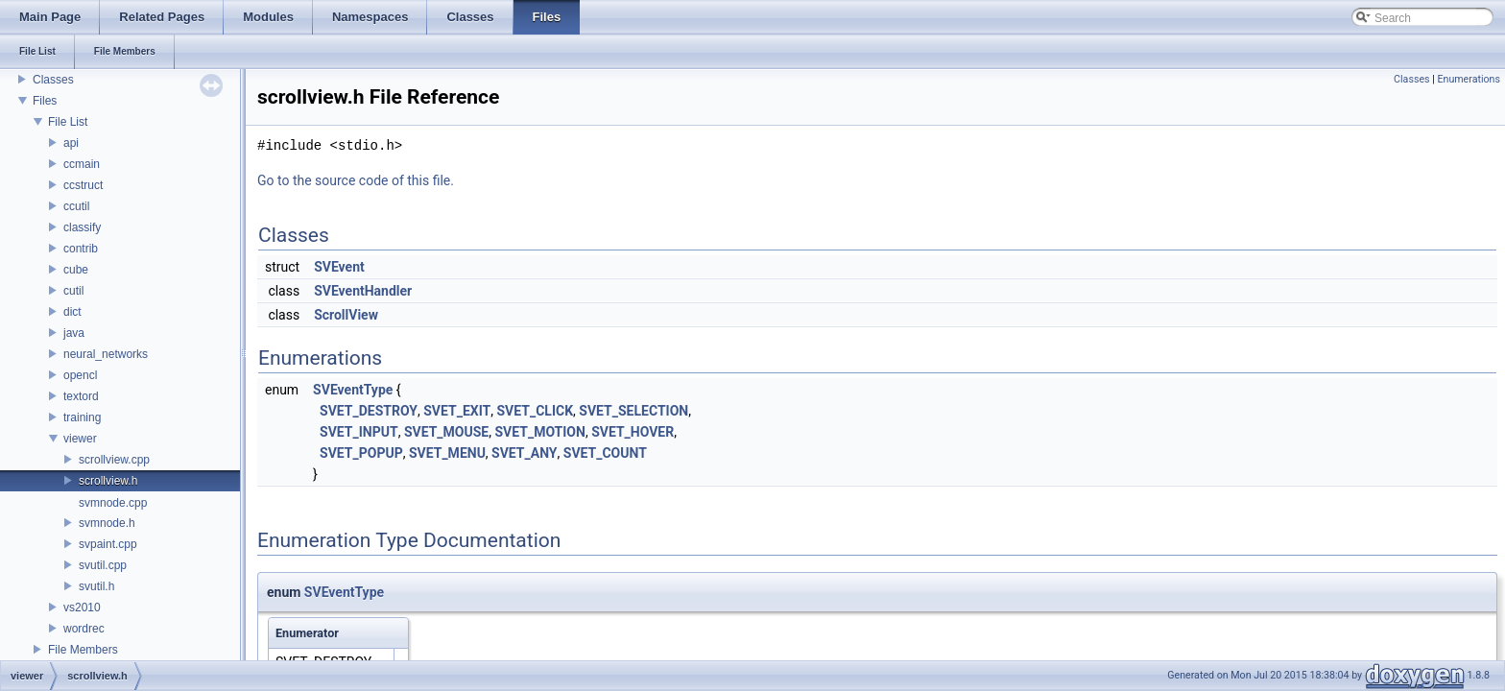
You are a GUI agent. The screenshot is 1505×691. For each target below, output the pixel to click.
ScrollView (346, 314)
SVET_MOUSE (446, 432)
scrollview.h (108, 481)
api (71, 143)
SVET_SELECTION (633, 410)
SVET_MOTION (539, 432)
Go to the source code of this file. (355, 180)
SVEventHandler (363, 290)
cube (75, 269)
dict (72, 312)
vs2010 (82, 607)
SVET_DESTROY (369, 410)
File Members (83, 649)
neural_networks (105, 354)
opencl (80, 375)
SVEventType (353, 389)
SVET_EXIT (456, 410)
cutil (73, 291)
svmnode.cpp (113, 503)
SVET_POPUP (361, 453)
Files (45, 100)
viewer (80, 438)
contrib (80, 248)
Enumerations (1468, 79)
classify (82, 227)
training (82, 417)
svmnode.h (107, 523)
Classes (53, 79)
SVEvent (339, 266)
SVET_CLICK (535, 410)
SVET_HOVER (632, 432)
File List (67, 122)
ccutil (76, 206)
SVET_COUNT (605, 453)
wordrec (84, 628)
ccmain (81, 164)
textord (81, 396)
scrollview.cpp (114, 459)
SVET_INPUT (359, 432)
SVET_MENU (447, 453)
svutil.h (96, 586)
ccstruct (83, 185)
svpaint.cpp (108, 544)
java (73, 333)
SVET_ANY (524, 453)
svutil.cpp (103, 565)
